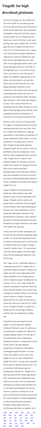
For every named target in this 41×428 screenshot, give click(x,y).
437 (21, 420)
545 (4, 418)
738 (15, 420)
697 (26, 420)
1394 (20, 415)
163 (26, 415)
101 (16, 423)
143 (4, 423)
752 (31, 415)
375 (21, 418)
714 (34, 412)
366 (31, 420)
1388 (4, 420)
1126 (10, 423)
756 (15, 418)
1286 (4, 412)
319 (22, 426)
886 (10, 415)
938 (11, 412)
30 (15, 415)
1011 (21, 423)
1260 (16, 426)
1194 (27, 423)
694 (4, 426)
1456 (10, 426)
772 (10, 418)
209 (4, 415)
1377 (31, 418)
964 (22, 412)
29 (10, 420)
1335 (27, 412)
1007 (16, 412)
